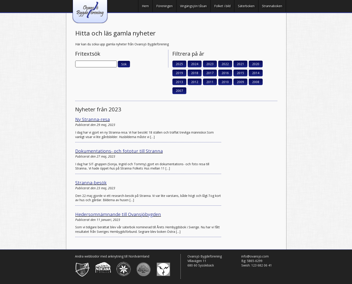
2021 (240, 64)
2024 (194, 64)
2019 (179, 73)
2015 (240, 73)
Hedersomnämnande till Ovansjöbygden (118, 214)
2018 (194, 73)
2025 (179, 64)
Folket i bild (222, 6)
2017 (209, 73)
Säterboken (246, 6)
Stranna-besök (91, 183)
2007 (179, 90)
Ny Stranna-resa (92, 119)
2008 (255, 82)
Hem (145, 6)
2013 (179, 82)
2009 (240, 82)
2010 (225, 82)
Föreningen (164, 6)
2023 (209, 64)
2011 (209, 82)
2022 (225, 64)
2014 (255, 73)
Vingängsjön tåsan (193, 6)
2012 (194, 82)
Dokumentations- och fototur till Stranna (119, 151)
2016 (225, 73)
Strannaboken (272, 6)
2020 (255, 64)
